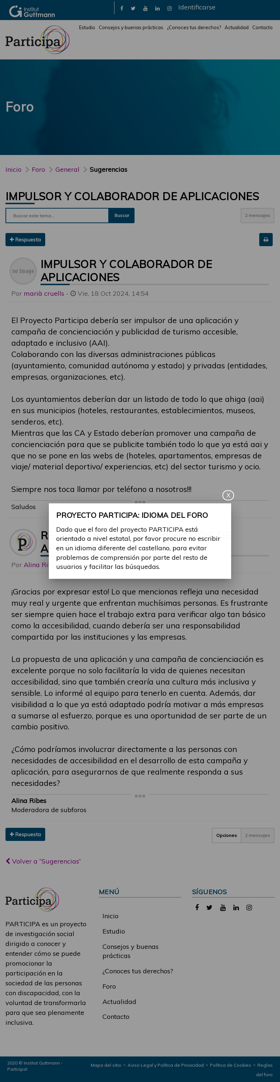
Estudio (87, 27)
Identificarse (196, 7)
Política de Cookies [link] (230, 1065)
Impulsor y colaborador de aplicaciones (132, 196)
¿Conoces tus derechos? (194, 27)
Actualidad (237, 27)
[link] (121, 8)
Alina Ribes (41, 565)
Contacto (262, 27)
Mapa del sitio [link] (106, 1065)
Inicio (13, 169)
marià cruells (44, 293)
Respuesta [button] (25, 239)
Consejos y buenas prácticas (131, 27)
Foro (109, 986)
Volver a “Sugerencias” (43, 861)
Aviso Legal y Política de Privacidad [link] (166, 1065)
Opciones (226, 835)
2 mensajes (257, 215)
